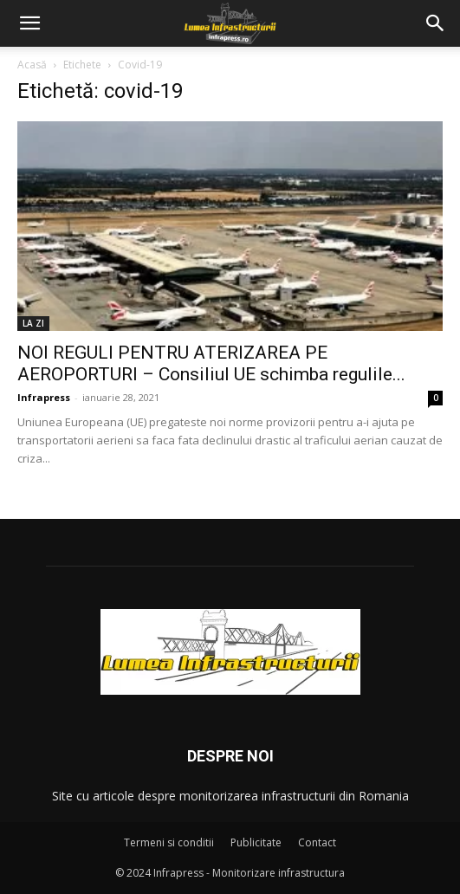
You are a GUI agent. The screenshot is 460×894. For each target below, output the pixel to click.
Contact (317, 842)
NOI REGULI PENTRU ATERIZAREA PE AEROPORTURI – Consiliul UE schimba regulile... (211, 363)
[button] (29, 23)
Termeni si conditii (169, 842)
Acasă (32, 64)
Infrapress (43, 397)
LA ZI (33, 323)
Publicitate (256, 842)
